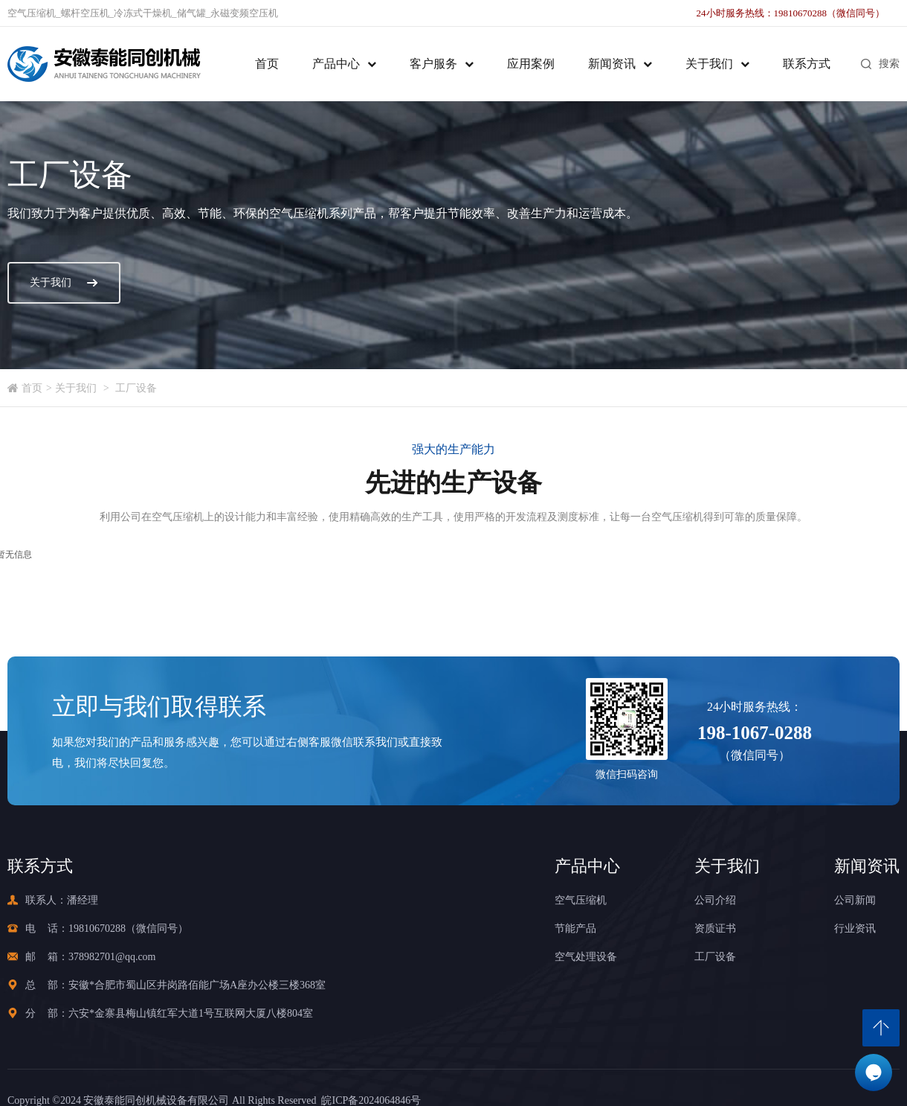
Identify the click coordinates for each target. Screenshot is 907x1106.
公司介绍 (715, 900)
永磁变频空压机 (244, 13)
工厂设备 (136, 388)
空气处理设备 (586, 956)
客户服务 (433, 63)
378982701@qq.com (112, 956)
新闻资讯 (612, 63)
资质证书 (715, 928)
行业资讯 (855, 928)
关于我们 (709, 63)
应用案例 (531, 63)
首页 (267, 63)
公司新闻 (855, 900)
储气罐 (191, 13)
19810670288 (97, 928)
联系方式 (806, 63)
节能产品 (575, 928)
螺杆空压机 (85, 13)
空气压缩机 (31, 13)
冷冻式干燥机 (143, 13)
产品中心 (336, 63)
